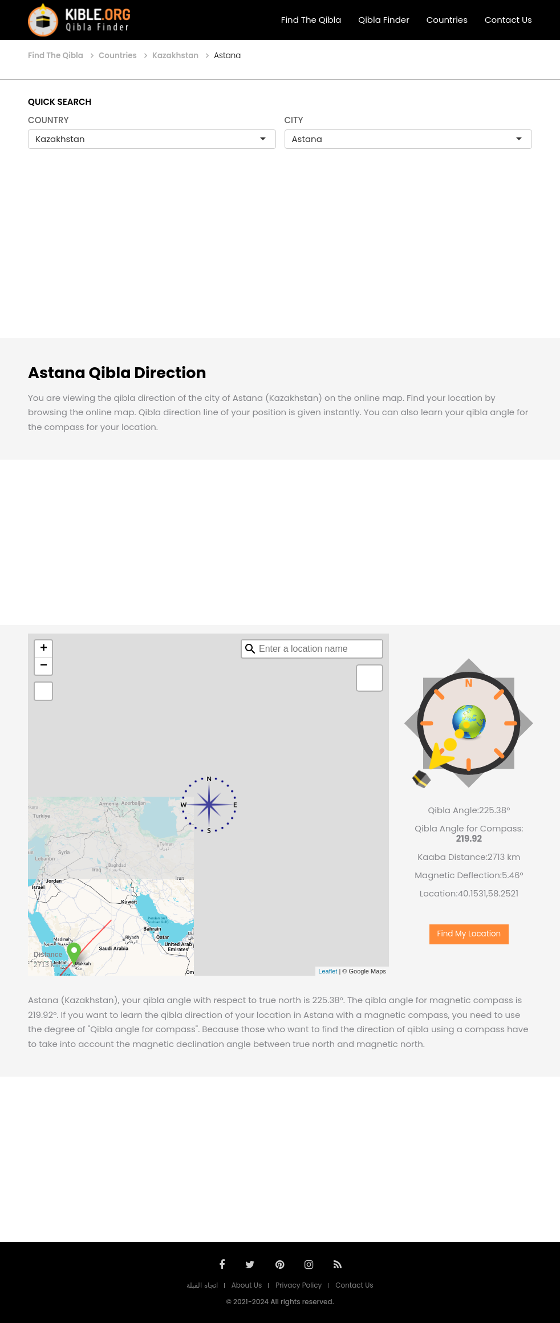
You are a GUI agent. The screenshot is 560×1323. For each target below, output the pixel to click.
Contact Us (508, 20)
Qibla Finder (383, 20)
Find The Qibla (311, 20)
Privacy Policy (298, 1285)
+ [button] (43, 649)
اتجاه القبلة (201, 1285)
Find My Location (469, 933)
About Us (247, 1285)
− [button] (43, 666)
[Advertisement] (280, 255)
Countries (447, 20)
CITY (294, 120)
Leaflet (327, 971)
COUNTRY (48, 120)
